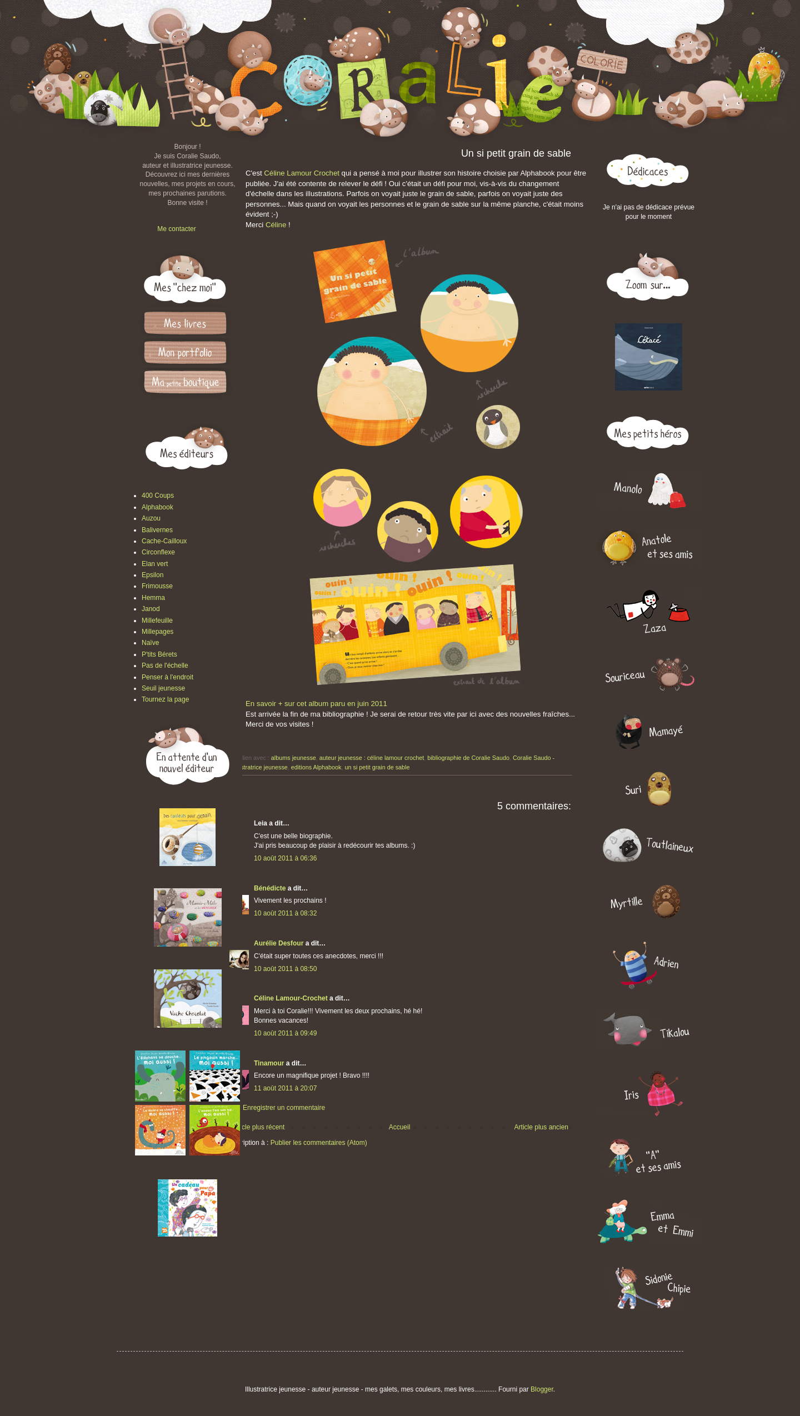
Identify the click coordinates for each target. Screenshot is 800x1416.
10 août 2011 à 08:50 (285, 969)
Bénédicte (270, 888)
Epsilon (152, 575)
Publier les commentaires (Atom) (319, 1143)
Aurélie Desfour (278, 943)
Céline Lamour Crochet (301, 173)
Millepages (157, 632)
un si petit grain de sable (376, 767)
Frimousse (157, 586)
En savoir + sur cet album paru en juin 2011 (316, 703)
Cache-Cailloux (164, 541)
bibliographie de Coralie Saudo (468, 757)
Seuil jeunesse (163, 688)
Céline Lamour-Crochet (291, 998)
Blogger (542, 1389)
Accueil (400, 1127)
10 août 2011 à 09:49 (285, 1033)
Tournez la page (165, 699)
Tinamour (269, 1063)
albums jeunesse (293, 757)
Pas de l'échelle (165, 665)
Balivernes (157, 530)
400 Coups (158, 495)
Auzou (151, 518)
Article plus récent (258, 1127)
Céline (276, 225)
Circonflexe (158, 552)
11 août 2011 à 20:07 (285, 1088)
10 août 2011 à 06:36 (285, 858)
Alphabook (157, 507)
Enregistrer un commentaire (284, 1108)
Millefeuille (157, 620)
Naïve (150, 643)
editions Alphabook (316, 767)
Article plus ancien (541, 1127)
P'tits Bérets (159, 654)
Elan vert (155, 564)
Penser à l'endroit (167, 677)
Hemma (153, 598)
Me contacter (176, 229)
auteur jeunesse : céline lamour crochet (371, 757)
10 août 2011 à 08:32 (285, 913)
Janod (151, 609)
